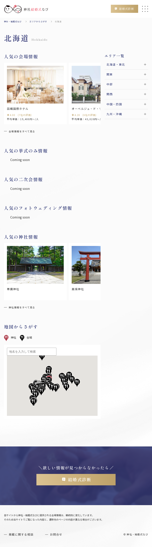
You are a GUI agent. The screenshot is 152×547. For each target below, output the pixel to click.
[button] (41, 391)
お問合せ (56, 534)
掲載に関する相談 (21, 534)
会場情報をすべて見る (22, 131)
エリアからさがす (38, 21)
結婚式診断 (126, 9)
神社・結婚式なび (13, 21)
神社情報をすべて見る (22, 307)
